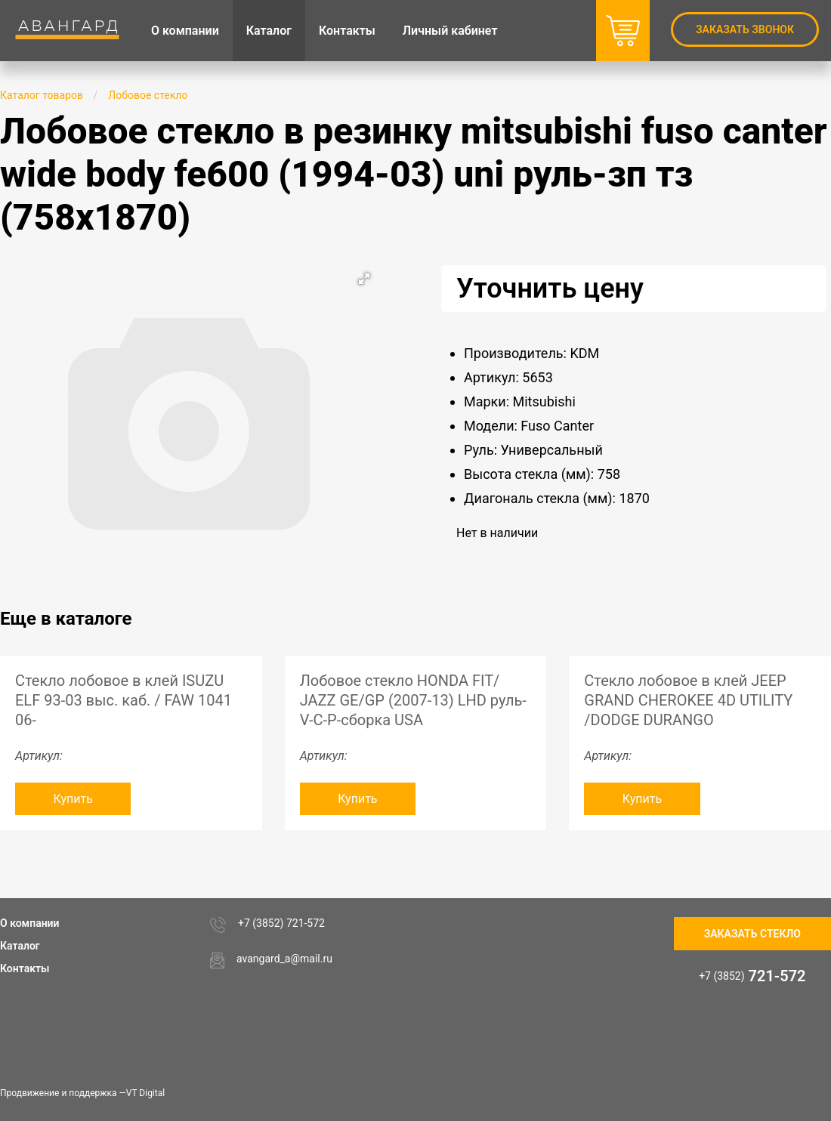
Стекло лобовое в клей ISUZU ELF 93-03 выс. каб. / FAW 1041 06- (123, 700)
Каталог (20, 946)
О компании (30, 923)
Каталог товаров (41, 95)
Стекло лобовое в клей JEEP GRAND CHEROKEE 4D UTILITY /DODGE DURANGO (688, 700)
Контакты (24, 968)
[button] (364, 279)
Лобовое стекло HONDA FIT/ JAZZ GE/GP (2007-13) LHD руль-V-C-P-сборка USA (413, 700)
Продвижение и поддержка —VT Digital (82, 1093)
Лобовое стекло (147, 95)
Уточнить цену (550, 288)
